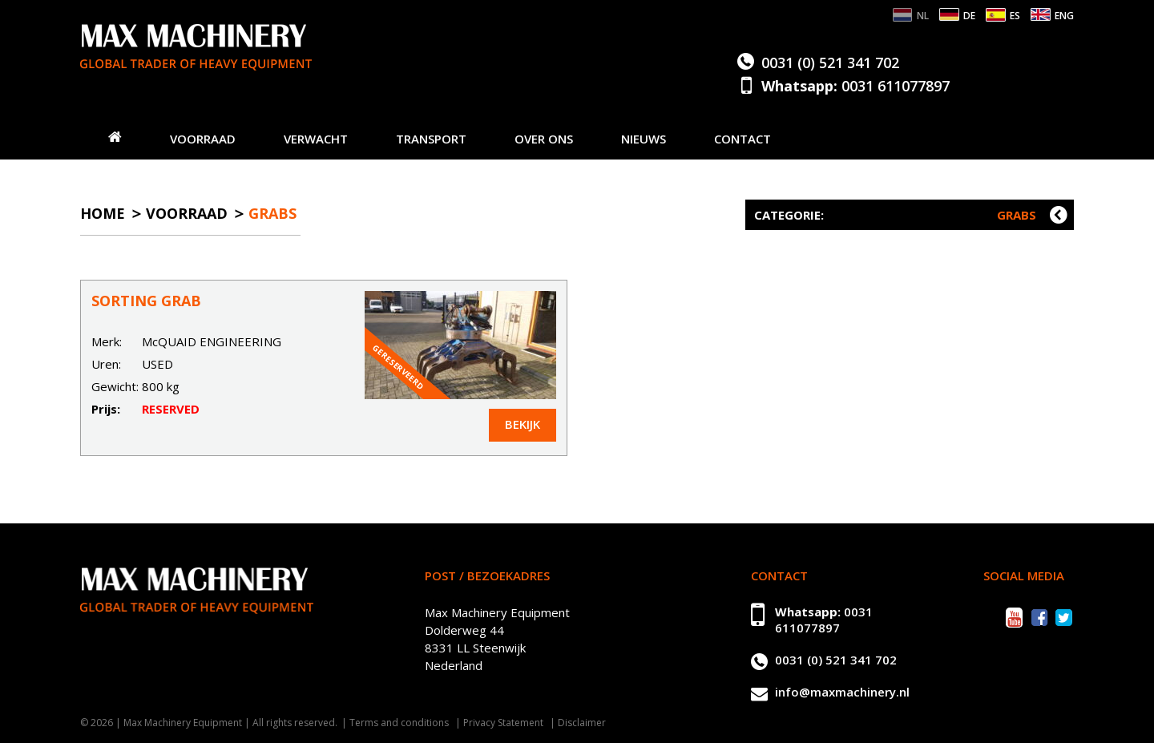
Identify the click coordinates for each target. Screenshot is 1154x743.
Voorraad (203, 139)
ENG (1064, 15)
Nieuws (643, 139)
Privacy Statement (503, 722)
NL (923, 15)
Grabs (272, 213)
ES (1015, 15)
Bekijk (522, 424)
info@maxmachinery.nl (842, 692)
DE (969, 15)
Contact (742, 139)
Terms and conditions (399, 722)
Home (102, 213)
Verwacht (316, 139)
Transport (431, 139)
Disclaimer (582, 722)
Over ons (543, 139)
